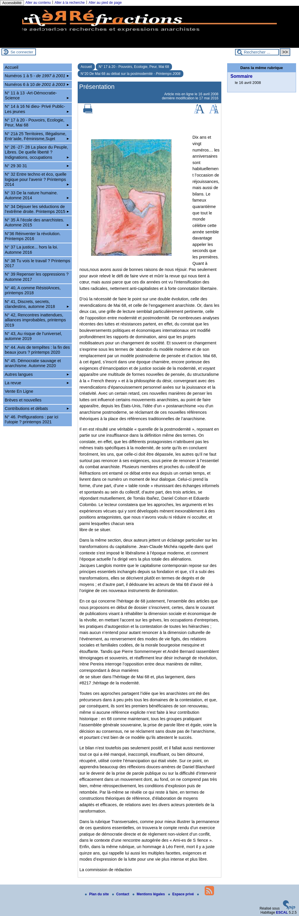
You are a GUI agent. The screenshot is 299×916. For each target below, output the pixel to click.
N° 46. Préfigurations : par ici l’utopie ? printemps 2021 (31, 419)
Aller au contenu (38, 3)
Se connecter (22, 52)
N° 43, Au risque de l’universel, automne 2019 (33, 336)
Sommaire (241, 76)
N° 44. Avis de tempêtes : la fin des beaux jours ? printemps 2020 (37, 350)
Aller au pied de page (104, 3)
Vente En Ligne (19, 391)
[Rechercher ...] (257, 52)
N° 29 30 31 (37, 165)
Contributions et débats (37, 408)
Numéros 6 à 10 (37, 84)
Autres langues (37, 374)
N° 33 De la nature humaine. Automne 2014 (37, 195)
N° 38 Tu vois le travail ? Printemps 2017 (37, 263)
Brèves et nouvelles (23, 400)
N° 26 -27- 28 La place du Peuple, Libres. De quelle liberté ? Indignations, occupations (37, 152)
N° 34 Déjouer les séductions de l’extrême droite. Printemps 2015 (37, 209)
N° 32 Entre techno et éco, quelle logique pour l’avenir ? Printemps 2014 (37, 179)
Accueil (86, 67)
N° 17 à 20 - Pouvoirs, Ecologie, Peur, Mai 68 (134, 67)
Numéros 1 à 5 (37, 75)
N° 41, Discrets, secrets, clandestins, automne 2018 (37, 304)
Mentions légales (149, 894)
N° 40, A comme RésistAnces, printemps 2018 (32, 290)
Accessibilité (12, 3)
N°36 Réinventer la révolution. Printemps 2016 (32, 236)
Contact (121, 894)
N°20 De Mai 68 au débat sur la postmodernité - (130, 74)
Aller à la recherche (70, 3)
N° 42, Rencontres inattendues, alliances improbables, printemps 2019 (35, 320)
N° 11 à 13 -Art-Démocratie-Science (37, 95)
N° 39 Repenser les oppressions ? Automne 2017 (37, 276)
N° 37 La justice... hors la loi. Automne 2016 (31, 249)
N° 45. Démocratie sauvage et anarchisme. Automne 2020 (33, 363)
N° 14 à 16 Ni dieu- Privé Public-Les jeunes (37, 109)
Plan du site (97, 894)
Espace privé (181, 894)
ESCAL (282, 912)
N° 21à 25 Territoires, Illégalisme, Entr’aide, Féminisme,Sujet (37, 136)
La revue (37, 383)
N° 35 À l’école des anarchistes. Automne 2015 (37, 222)
